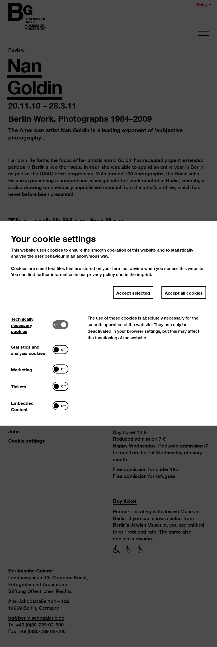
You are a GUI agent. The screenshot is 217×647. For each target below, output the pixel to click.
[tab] (32, 342)
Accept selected (133, 310)
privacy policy (101, 292)
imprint (144, 292)
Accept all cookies (183, 310)
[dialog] (108, 323)
